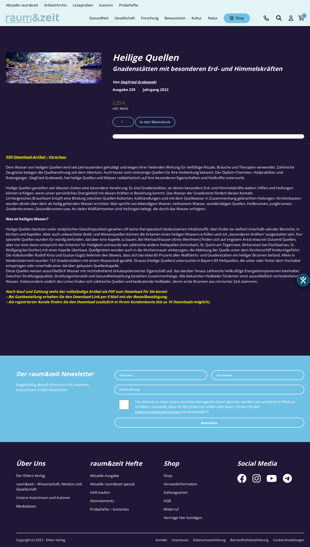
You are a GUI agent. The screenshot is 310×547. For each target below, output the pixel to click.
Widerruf (171, 509)
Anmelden (209, 422)
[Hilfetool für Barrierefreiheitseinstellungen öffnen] (303, 281)
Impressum (180, 540)
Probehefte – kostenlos (109, 509)
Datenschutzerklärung (209, 540)
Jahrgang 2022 (156, 89)
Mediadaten (26, 506)
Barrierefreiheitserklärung (249, 540)
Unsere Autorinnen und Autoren (43, 497)
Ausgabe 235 (124, 89)
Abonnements (102, 500)
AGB (167, 500)
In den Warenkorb (155, 122)
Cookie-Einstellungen (288, 540)
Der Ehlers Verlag (30, 475)
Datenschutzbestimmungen (158, 411)
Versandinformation (180, 483)
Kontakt (161, 540)
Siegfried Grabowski (138, 82)
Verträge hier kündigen (183, 517)
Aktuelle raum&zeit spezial (112, 483)
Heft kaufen (100, 492)
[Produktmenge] (123, 122)
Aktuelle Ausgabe (104, 475)
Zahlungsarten (176, 492)
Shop (168, 475)
